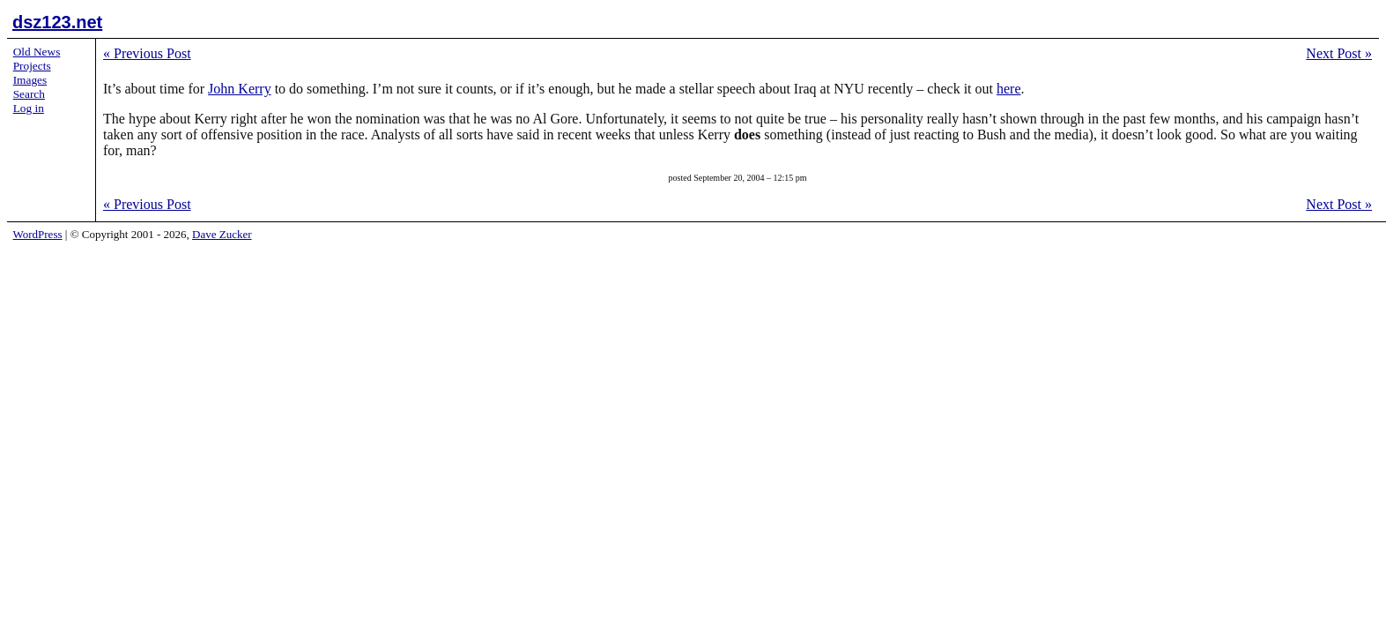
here (1009, 88)
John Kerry (239, 88)
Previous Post (147, 53)
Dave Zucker (222, 234)
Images (30, 79)
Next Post (1339, 53)
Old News (37, 51)
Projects (32, 65)
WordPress (38, 234)
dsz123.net (57, 22)
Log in (28, 108)
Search (29, 94)
